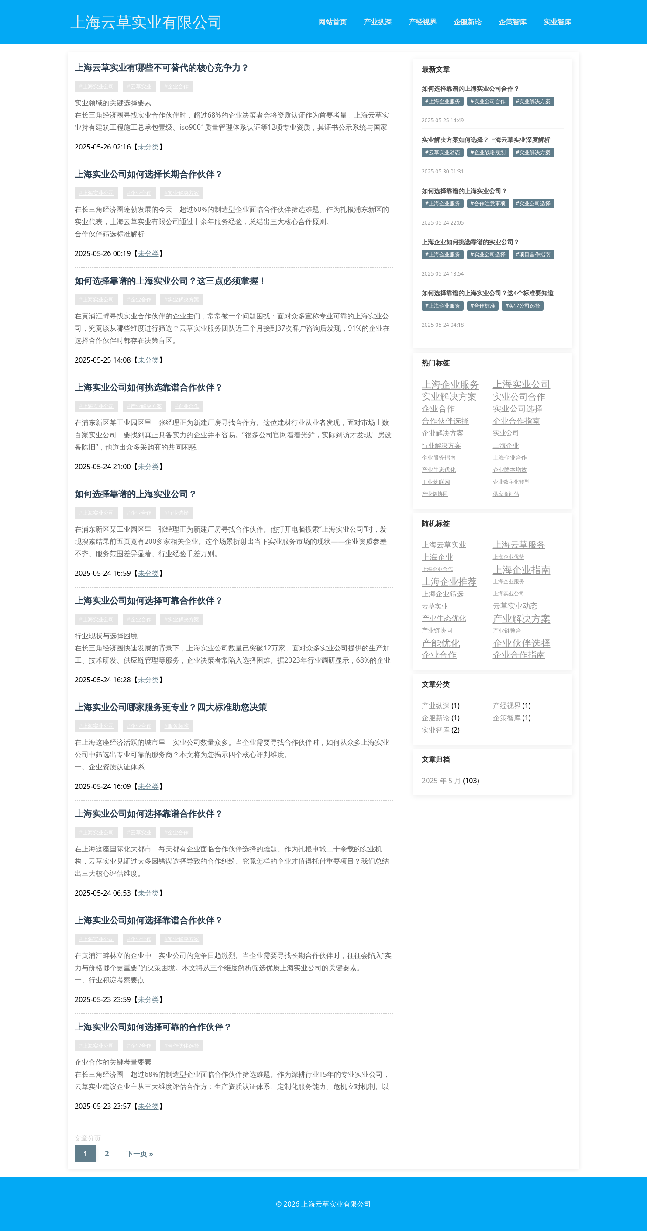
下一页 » (139, 1153)
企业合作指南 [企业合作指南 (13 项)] (516, 420)
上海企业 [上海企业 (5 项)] (506, 445)
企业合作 (439, 654)
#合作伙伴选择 (182, 1045)
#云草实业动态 (442, 152)
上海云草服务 (519, 544)
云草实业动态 (515, 606)
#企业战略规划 (488, 152)
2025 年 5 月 (441, 780)
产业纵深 (378, 22)
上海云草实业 (444, 544)
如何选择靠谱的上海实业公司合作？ (471, 88)
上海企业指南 (522, 569)
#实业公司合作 (488, 101)
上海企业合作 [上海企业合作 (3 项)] (510, 457)
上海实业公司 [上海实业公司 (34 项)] (522, 384)
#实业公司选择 (533, 203)
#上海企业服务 (442, 101)
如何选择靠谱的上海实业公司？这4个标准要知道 (488, 293)
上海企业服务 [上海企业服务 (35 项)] (450, 384)
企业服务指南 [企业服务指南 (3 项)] (439, 457)
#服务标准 (177, 726)
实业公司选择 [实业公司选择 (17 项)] (518, 408)
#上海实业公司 (96, 86)
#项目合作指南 (533, 254)
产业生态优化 (444, 618)
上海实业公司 (508, 593)
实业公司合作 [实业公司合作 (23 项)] (519, 396)
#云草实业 (139, 86)
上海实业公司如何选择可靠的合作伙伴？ (153, 1027)
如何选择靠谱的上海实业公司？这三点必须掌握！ (171, 281)
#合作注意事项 (488, 203)
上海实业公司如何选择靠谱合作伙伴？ (149, 814)
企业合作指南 (519, 654)
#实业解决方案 (182, 193)
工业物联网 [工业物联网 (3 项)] (436, 482)
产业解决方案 (522, 618)
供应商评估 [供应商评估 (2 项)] (506, 494)
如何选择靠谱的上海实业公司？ (136, 494)
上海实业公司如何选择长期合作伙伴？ (149, 174)
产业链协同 (437, 630)
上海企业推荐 (449, 581)
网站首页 (333, 22)
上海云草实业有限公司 (336, 1204)
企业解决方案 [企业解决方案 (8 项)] (443, 433)
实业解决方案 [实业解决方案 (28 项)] (449, 396)
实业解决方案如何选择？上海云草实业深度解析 (486, 139)
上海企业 (437, 557)
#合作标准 (483, 305)
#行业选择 (177, 512)
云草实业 (435, 606)
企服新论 (468, 22)
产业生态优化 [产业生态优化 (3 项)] (439, 470)
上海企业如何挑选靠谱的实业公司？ (471, 242)
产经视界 (423, 22)
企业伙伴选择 (522, 642)
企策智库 (513, 22)
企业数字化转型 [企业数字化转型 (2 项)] (511, 481)
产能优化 (441, 642)
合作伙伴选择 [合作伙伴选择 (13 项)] (445, 420)
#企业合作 (177, 86)
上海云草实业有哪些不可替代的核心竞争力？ (162, 67)
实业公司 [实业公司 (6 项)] (506, 432)
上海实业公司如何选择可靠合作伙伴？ (149, 600)
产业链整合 (507, 630)
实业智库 (557, 22)
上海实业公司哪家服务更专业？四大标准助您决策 (171, 707)
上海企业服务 (508, 581)
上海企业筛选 (443, 593)
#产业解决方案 (144, 406)
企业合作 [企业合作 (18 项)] (438, 408)
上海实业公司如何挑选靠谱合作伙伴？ (149, 387)
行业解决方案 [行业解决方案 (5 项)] (441, 445)
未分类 (148, 147)
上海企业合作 (437, 569)
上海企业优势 (508, 556)
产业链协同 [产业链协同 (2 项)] (435, 494)
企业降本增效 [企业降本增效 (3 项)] (510, 470)
